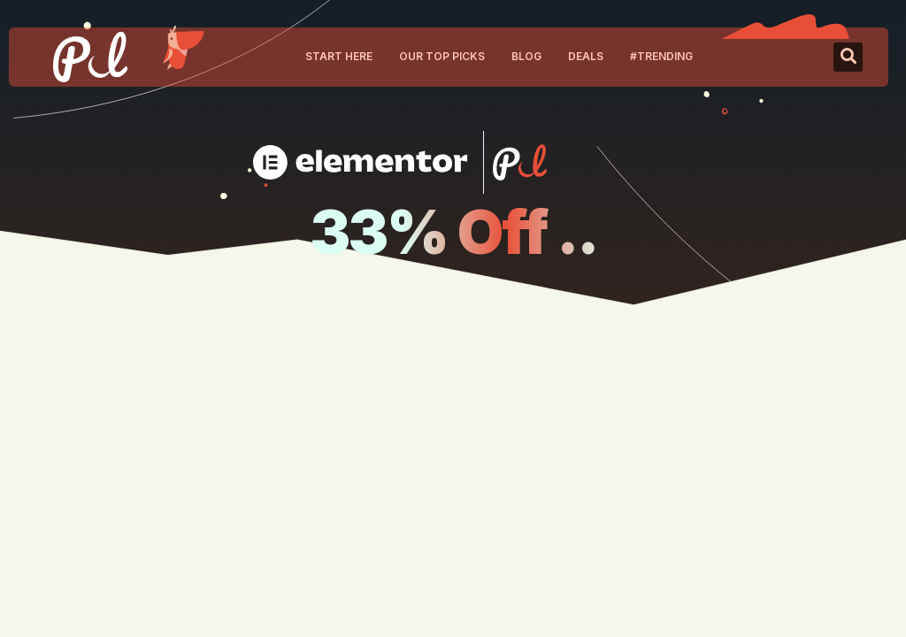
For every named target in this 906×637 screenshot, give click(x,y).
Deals (585, 56)
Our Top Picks (442, 56)
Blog (526, 56)
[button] (848, 57)
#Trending (661, 56)
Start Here (338, 56)
